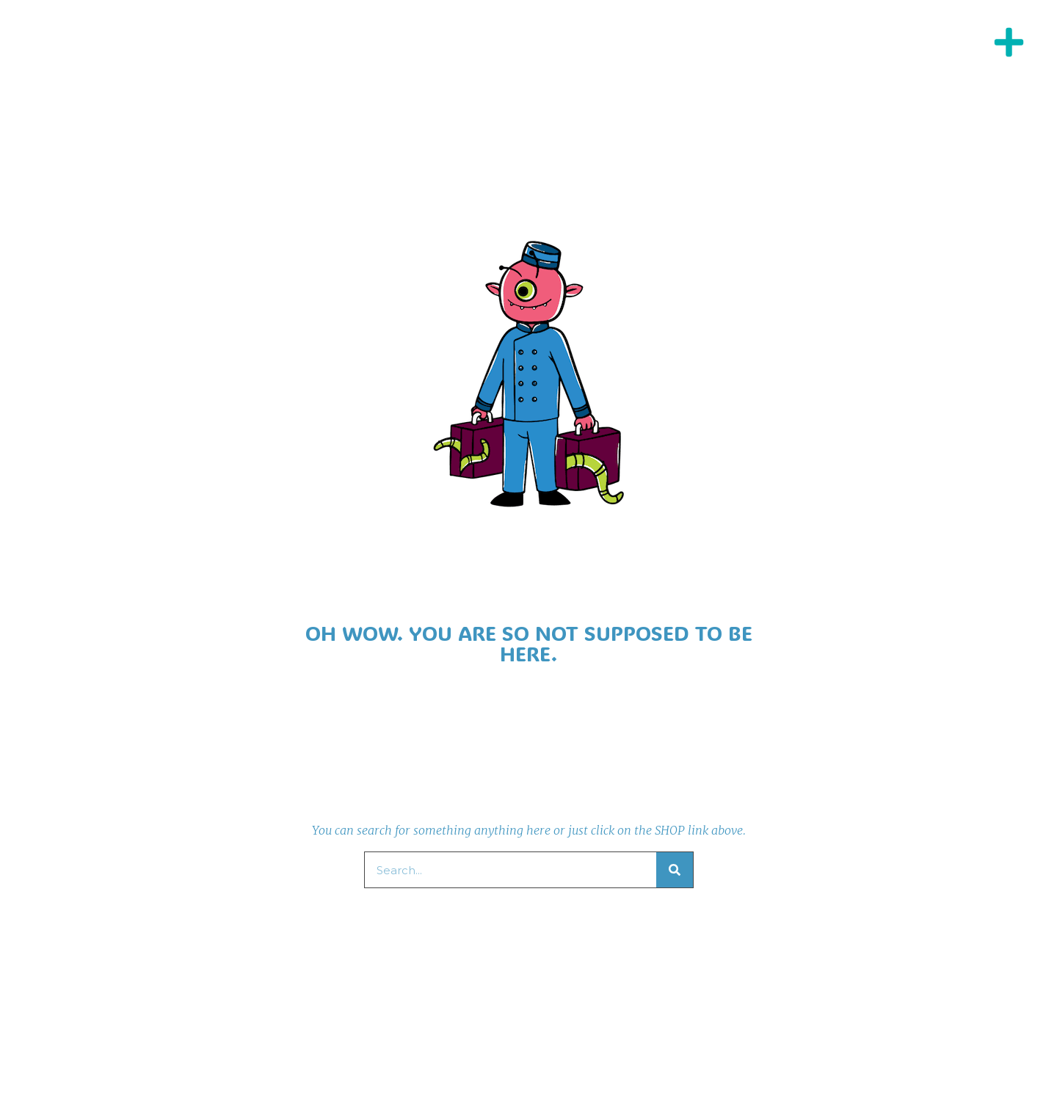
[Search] (674, 869)
